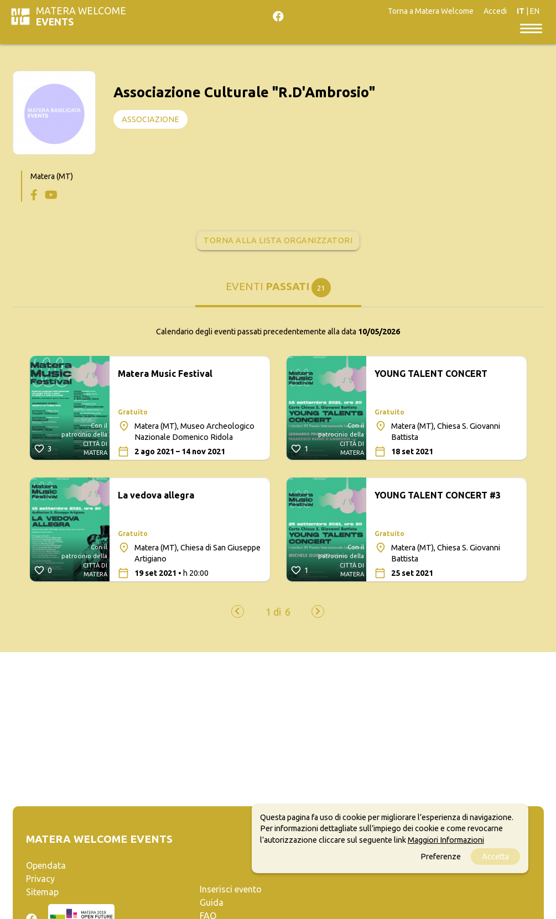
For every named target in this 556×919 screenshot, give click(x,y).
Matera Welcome (81, 16)
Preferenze (440, 856)
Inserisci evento (231, 889)
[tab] (278, 292)
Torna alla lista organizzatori (278, 240)
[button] (273, 612)
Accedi (495, 11)
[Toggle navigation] (531, 28)
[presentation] (237, 611)
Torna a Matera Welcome (431, 11)
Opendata (46, 865)
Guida (212, 902)
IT (520, 11)
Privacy (40, 879)
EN (534, 11)
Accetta (495, 856)
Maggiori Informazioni (446, 840)
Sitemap (42, 892)
